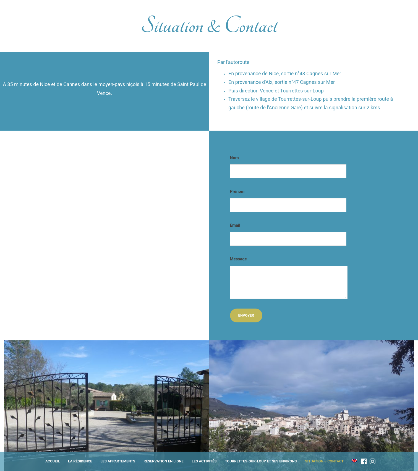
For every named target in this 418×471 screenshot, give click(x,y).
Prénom (288, 200)
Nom (288, 166)
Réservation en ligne (163, 461)
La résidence (80, 461)
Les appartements (118, 461)
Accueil (52, 461)
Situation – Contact (324, 461)
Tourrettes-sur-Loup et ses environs (261, 461)
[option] (106, 405)
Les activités (204, 461)
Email (288, 234)
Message (289, 278)
